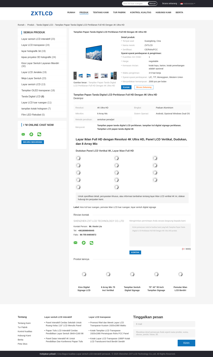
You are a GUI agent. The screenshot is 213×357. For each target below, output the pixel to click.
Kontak (126, 87)
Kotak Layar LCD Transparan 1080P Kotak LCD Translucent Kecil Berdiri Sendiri (110, 340)
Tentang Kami (101, 12)
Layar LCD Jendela (31, 72)
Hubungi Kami (163, 12)
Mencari (152, 4)
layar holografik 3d (31, 51)
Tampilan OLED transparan (35, 90)
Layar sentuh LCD (31, 84)
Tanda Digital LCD (44, 25)
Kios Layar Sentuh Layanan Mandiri (40, 63)
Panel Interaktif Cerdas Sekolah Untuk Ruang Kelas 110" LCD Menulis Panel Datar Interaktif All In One (64, 324)
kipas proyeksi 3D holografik (36, 57)
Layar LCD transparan (33, 45)
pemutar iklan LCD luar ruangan (115, 207)
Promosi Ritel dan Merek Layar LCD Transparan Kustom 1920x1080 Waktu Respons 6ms (108, 324)
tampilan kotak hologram (34, 108)
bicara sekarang (169, 3)
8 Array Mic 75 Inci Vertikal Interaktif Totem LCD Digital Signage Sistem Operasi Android (108, 289)
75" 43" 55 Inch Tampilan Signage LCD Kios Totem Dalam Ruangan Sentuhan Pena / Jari (156, 289)
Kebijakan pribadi (47, 354)
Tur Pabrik (119, 12)
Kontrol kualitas (140, 12)
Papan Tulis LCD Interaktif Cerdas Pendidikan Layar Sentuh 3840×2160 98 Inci (64, 332)
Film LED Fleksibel (31, 114)
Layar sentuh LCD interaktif (35, 39)
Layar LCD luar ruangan (34, 102)
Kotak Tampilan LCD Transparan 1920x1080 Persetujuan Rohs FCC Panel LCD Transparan (109, 332)
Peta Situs (22, 344)
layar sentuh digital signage (143, 207)
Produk (84, 12)
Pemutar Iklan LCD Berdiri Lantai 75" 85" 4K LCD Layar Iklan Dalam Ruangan (180, 289)
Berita (179, 12)
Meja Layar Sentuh (31, 78)
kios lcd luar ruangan (89, 207)
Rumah (71, 12)
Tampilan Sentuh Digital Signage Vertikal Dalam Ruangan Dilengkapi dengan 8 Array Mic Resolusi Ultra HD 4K (132, 289)
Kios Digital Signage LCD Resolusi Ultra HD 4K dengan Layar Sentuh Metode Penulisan (84, 289)
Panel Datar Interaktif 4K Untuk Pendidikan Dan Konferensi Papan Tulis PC (64, 340)
